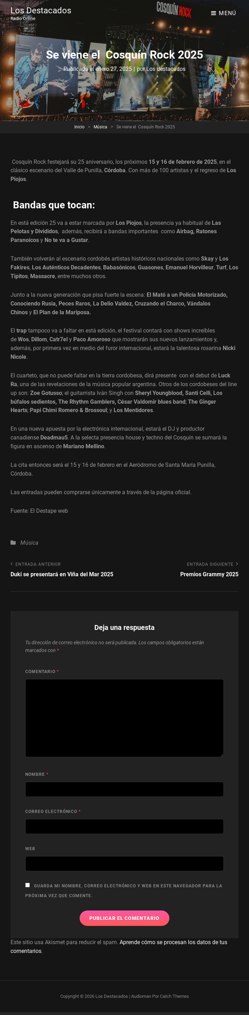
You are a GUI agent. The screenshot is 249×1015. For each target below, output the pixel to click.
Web (30, 848)
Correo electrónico (53, 811)
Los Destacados (41, 10)
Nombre (36, 774)
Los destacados (166, 69)
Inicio (79, 127)
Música (100, 127)
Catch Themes (174, 996)
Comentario (42, 671)
